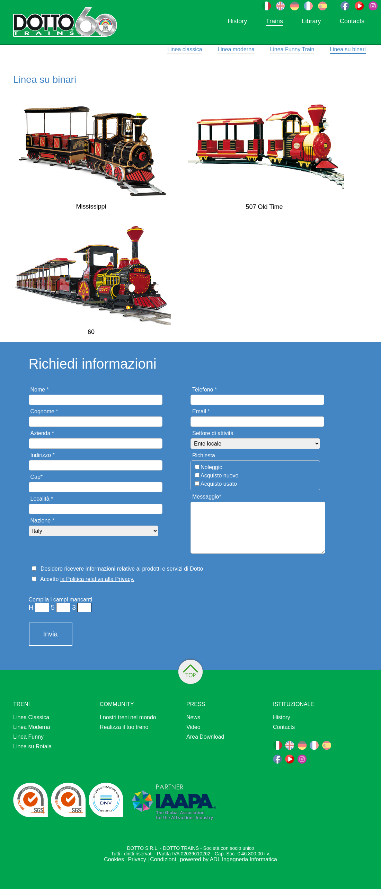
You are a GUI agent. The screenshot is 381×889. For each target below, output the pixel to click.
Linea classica (184, 49)
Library (311, 21)
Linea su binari (348, 49)
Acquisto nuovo (219, 475)
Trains (274, 21)
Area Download (205, 737)
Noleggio (211, 467)
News (193, 717)
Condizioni (163, 859)
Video (193, 727)
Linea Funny (28, 737)
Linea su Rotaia (32, 746)
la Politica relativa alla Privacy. (97, 579)
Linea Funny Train (292, 49)
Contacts (352, 21)
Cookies (114, 859)
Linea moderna (236, 49)
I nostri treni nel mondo (128, 717)
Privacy (137, 859)
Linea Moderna (31, 727)
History (237, 21)
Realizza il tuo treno (124, 727)
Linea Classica (31, 717)
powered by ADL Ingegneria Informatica (228, 859)
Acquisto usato (219, 484)
